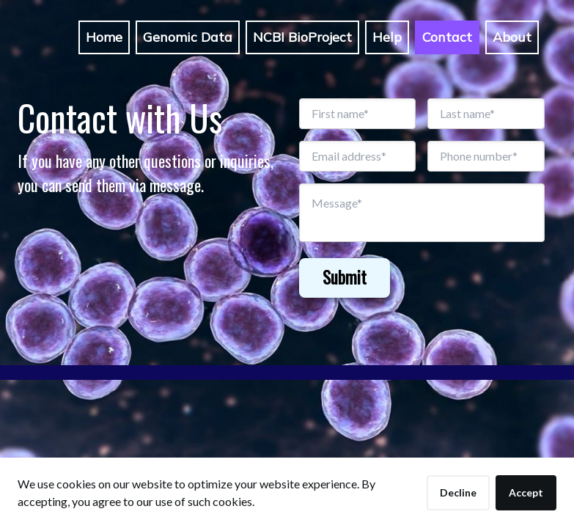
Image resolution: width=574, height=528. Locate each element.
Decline (458, 492)
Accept (526, 492)
